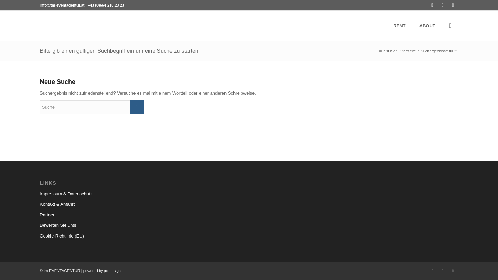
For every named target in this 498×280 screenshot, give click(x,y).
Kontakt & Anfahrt (57, 204)
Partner (47, 215)
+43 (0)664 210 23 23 (106, 5)
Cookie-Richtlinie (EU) (62, 236)
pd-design (112, 271)
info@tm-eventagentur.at (62, 5)
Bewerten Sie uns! (58, 225)
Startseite (408, 51)
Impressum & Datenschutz (66, 193)
